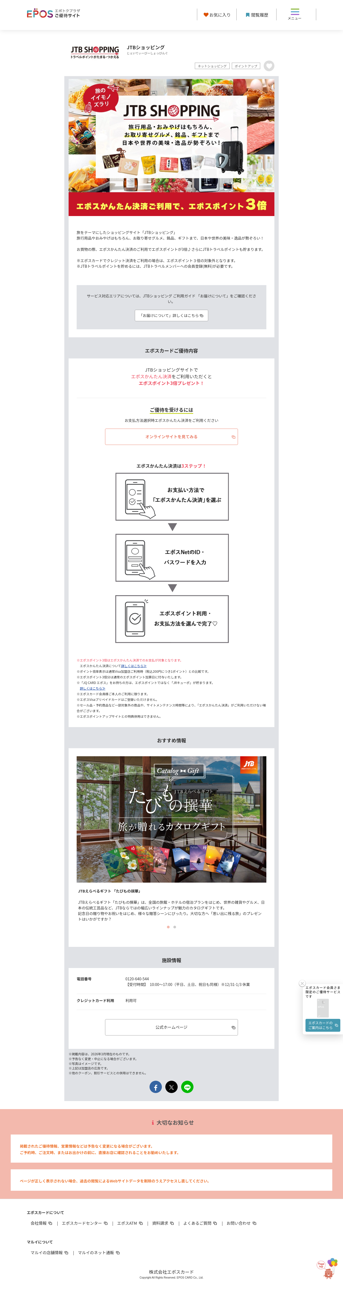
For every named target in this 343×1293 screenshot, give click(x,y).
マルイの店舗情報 (50, 1252)
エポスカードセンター (85, 1223)
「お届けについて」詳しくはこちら (171, 315)
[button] (322, 1008)
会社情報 (42, 1223)
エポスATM (130, 1223)
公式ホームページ (195, 1027)
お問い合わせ (242, 1223)
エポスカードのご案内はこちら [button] (323, 1025)
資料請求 (163, 1223)
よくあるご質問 (200, 1223)
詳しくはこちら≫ (134, 665)
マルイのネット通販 (99, 1252)
